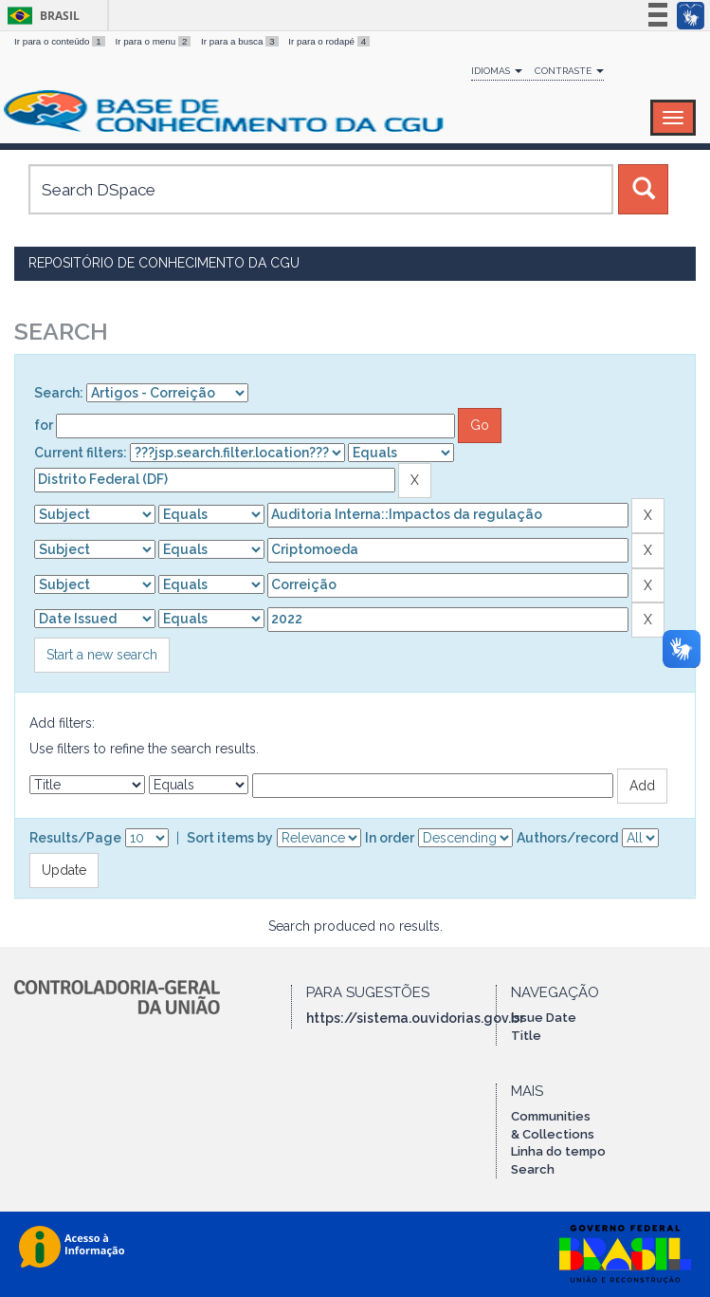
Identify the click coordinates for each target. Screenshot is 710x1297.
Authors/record (567, 837)
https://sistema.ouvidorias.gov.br (415, 1018)
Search (533, 1169)
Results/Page (75, 837)
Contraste (569, 70)
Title (526, 1035)
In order (389, 837)
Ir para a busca (241, 41)
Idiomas (496, 70)
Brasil (40, 16)
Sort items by (230, 837)
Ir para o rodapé (329, 41)
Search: (58, 392)
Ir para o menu (154, 41)
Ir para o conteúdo (60, 41)
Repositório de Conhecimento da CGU (164, 262)
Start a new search (101, 654)
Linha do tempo (558, 1151)
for (43, 425)
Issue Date (543, 1017)
